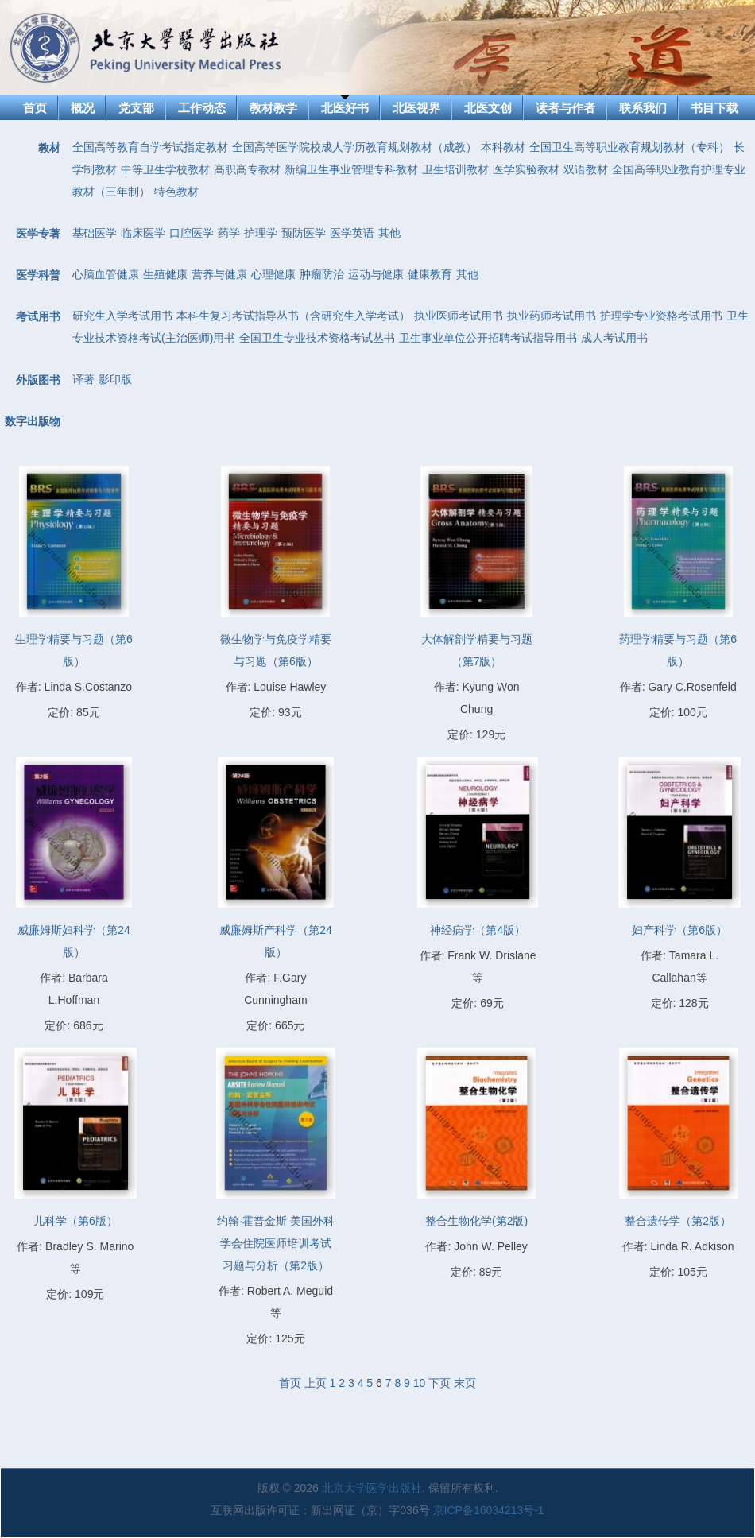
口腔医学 (191, 233)
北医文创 (488, 107)
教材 (49, 147)
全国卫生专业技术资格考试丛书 (317, 337)
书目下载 (714, 107)
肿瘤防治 (322, 274)
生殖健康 (165, 274)
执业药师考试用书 (551, 315)
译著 (83, 379)
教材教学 (273, 107)
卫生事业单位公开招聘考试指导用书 (488, 337)
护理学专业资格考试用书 (661, 315)
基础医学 (94, 233)
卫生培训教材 (455, 169)
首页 (35, 107)
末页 (465, 1383)
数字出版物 (32, 421)
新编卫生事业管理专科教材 (351, 169)
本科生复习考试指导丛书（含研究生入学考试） (293, 315)
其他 (389, 233)
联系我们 (643, 107)
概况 (83, 107)
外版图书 (38, 380)
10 (419, 1383)
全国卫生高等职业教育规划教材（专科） (629, 147)
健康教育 (430, 274)
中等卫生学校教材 (165, 169)
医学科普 (38, 275)
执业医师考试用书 (458, 315)
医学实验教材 (526, 169)
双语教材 (585, 169)
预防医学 (303, 233)
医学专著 (38, 233)
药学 (229, 233)
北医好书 (345, 107)
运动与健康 (376, 274)
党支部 (136, 107)
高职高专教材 (247, 169)
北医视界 (416, 107)
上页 (315, 1383)
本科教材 (503, 147)
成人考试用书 (614, 337)
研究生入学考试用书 (122, 315)
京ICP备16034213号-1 (488, 1510)
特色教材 (176, 191)
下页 (439, 1383)
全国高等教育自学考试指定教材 (150, 147)
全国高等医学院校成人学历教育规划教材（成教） (354, 147)
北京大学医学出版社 (372, 1488)
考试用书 (38, 316)
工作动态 (202, 107)
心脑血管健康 (105, 274)
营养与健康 (219, 274)
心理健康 (273, 274)
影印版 (115, 379)
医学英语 (352, 233)
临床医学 (143, 233)
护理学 (260, 233)
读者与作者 (565, 107)
